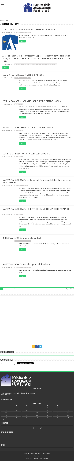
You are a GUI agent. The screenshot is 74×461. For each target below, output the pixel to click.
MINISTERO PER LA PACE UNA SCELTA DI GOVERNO (26, 153)
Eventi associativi (52, 64)
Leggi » (22, 41)
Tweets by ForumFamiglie (9, 364)
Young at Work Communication (41, 453)
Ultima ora (19, 104)
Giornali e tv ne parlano (23, 32)
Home (2, 20)
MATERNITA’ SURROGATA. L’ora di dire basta (23, 75)
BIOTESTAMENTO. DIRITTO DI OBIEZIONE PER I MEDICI (28, 127)
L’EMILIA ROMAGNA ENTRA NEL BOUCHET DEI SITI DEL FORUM (31, 101)
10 (20, 289)
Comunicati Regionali (28, 64)
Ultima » (29, 289)
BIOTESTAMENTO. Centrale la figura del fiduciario (26, 264)
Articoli (18, 64)
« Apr (2, 419)
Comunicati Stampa (40, 64)
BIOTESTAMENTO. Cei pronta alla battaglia (22, 238)
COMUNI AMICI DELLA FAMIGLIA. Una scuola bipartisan (28, 29)
